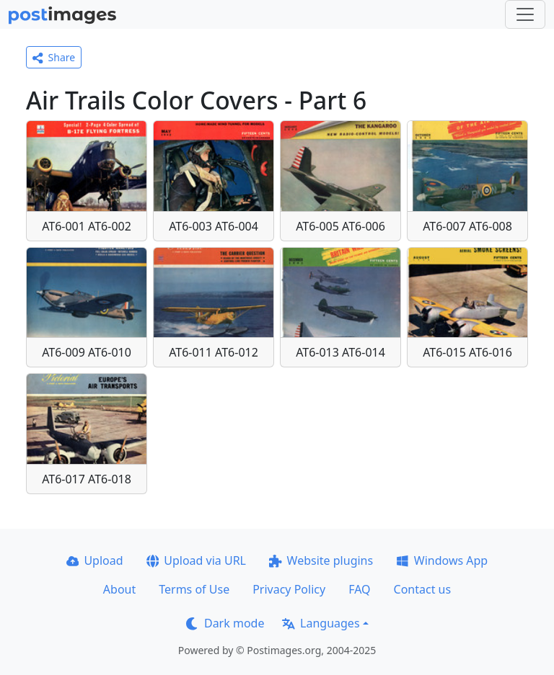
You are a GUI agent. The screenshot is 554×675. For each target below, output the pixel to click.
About (119, 589)
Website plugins (321, 560)
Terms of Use (194, 589)
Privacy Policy (288, 589)
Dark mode (225, 623)
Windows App (442, 560)
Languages (320, 623)
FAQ (359, 589)
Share (53, 57)
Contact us (423, 589)
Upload (94, 560)
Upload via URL (196, 560)
